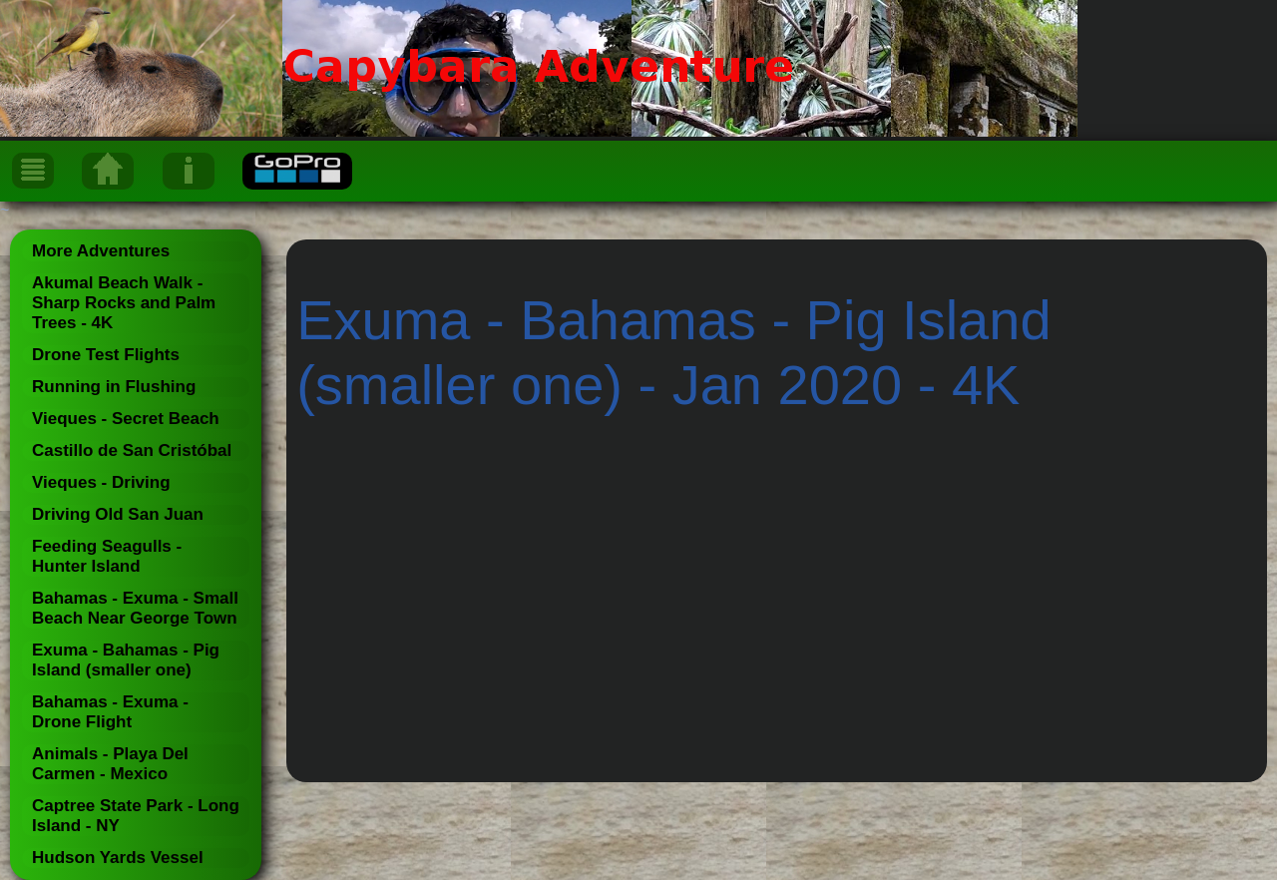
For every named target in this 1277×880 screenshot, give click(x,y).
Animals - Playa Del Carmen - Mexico (110, 763)
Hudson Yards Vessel (118, 857)
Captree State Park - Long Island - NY (135, 815)
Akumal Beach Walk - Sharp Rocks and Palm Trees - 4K (123, 302)
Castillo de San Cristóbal (131, 450)
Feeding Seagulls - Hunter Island (107, 556)
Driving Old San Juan (118, 514)
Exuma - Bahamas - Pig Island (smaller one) (125, 660)
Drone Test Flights (106, 354)
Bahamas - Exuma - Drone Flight (110, 711)
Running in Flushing (114, 386)
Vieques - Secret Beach (125, 418)
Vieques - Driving (101, 482)
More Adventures (101, 250)
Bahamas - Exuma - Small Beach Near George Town (135, 608)
